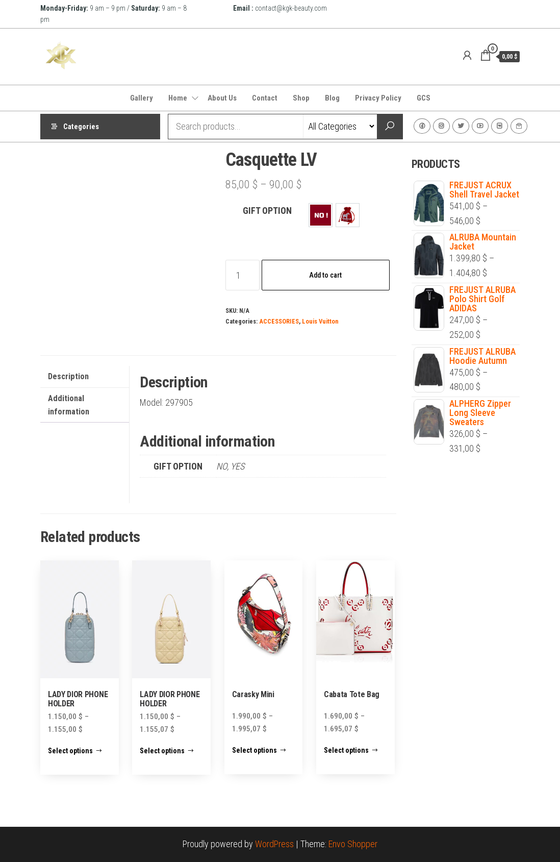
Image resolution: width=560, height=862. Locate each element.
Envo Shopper (352, 844)
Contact (264, 98)
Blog (332, 98)
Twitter (460, 126)
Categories (81, 126)
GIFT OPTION (267, 210)
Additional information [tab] (68, 404)
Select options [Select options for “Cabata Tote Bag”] (346, 750)
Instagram (441, 126)
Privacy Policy (378, 98)
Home (177, 98)
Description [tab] (68, 376)
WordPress (274, 844)
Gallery (141, 98)
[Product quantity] (242, 275)
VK (499, 126)
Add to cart (325, 275)
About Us (222, 98)
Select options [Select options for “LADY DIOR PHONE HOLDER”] (70, 751)
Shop (301, 98)
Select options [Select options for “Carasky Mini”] (254, 750)
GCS (423, 98)
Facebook (422, 126)
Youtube (480, 126)
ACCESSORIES (279, 321)
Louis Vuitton (320, 321)
